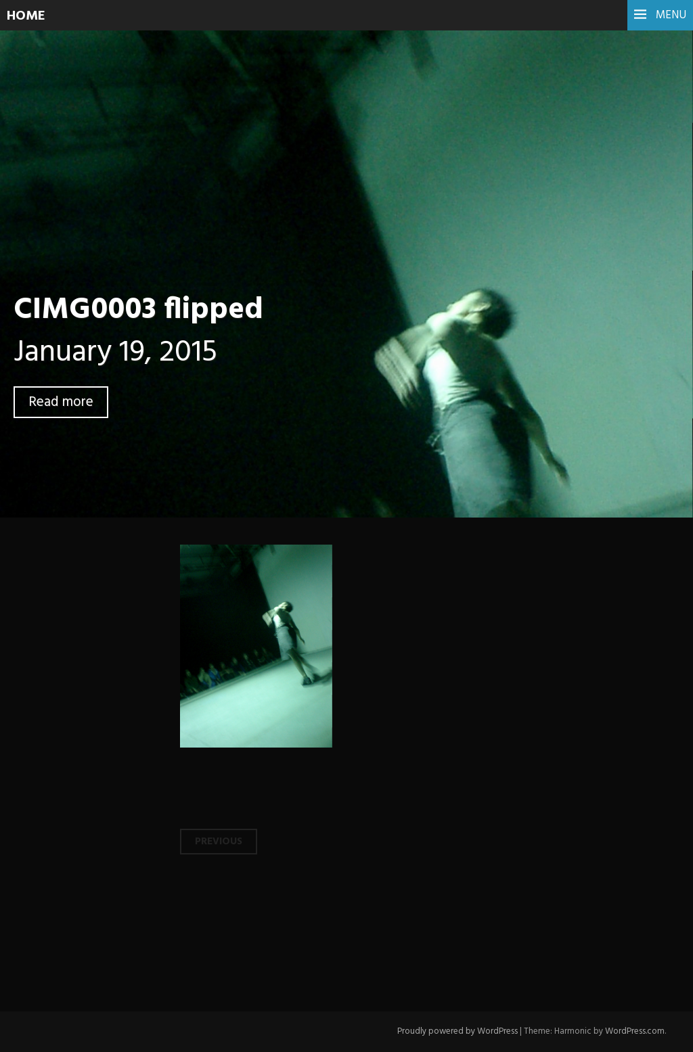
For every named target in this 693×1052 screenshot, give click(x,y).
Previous (218, 841)
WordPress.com (635, 1031)
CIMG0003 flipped (138, 310)
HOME (26, 16)
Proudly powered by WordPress (457, 1031)
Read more (60, 402)
